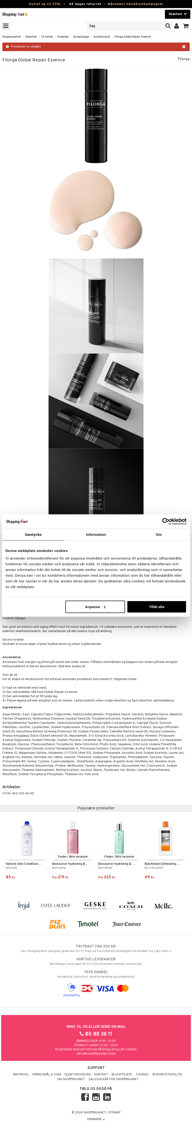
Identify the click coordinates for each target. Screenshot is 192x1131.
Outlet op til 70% (44, 4)
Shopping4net (11, 37)
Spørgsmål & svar (46, 1075)
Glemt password (77, 1075)
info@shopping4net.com (96, 1054)
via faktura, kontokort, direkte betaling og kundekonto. (96, 974)
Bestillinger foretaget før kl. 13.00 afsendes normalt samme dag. (96, 961)
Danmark (96, 1119)
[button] (186, 26)
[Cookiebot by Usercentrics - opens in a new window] (166, 521)
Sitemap (114, 1113)
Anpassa (95, 606)
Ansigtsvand (101, 37)
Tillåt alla (156, 606)
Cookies (142, 1075)
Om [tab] (159, 534)
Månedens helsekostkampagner (135, 4)
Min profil (21, 1075)
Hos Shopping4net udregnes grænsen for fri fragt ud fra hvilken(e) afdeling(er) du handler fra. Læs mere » (96, 948)
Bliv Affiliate (122, 1075)
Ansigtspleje (81, 37)
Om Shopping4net (71, 1079)
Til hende (47, 37)
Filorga (184, 59)
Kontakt (101, 1075)
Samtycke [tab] (33, 534)
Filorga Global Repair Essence (132, 37)
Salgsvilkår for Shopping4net (113, 1079)
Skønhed (31, 37)
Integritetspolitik (167, 1075)
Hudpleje (62, 37)
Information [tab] (96, 534)
